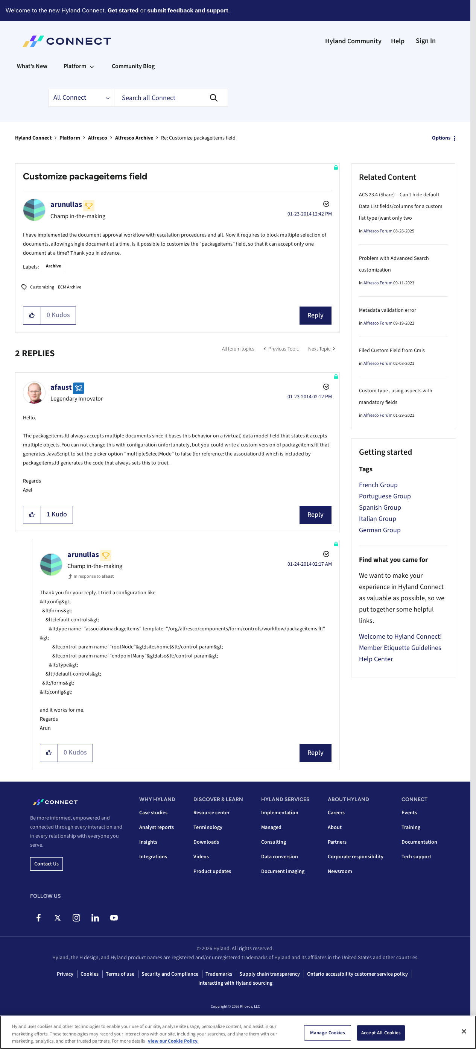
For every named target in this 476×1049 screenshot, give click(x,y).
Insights (148, 842)
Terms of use (120, 974)
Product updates (212, 871)
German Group (380, 530)
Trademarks (218, 974)
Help (398, 41)
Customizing (42, 287)
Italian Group (377, 519)
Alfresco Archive (134, 138)
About (335, 827)
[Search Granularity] (81, 98)
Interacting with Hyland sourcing (235, 983)
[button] (32, 315)
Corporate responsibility (355, 857)
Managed (271, 827)
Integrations (153, 857)
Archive (53, 266)
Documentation (419, 842)
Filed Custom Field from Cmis (392, 350)
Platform (69, 138)
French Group (378, 485)
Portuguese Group (385, 496)
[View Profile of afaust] (61, 387)
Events (409, 813)
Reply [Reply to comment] (315, 514)
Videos (201, 857)
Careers (336, 813)
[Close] (464, 1031)
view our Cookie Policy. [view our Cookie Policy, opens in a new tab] (173, 1041)
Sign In (426, 41)
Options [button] (441, 138)
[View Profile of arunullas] (66, 204)
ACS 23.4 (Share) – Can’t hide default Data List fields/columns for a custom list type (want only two (401, 206)
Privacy (65, 974)
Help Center (376, 659)
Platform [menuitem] (75, 66)
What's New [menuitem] (32, 66)
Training (410, 827)
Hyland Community (353, 41)
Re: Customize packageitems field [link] (198, 138)
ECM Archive (69, 287)
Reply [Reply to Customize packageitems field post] (315, 315)
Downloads (206, 842)
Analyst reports (156, 827)
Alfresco (97, 138)
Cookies (90, 974)
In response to (94, 576)
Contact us (46, 864)
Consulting (273, 842)
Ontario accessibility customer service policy (357, 974)
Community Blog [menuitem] (133, 66)
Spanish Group (380, 507)
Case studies (153, 813)
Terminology (207, 827)
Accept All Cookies (381, 1032)
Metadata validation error (387, 310)
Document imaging (282, 871)
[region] (238, 1032)
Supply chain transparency (269, 974)
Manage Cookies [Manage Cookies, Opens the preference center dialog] (327, 1032)
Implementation (279, 813)
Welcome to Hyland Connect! (400, 636)
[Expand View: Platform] (92, 66)
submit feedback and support (187, 10)
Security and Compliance (169, 974)
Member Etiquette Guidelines (400, 648)
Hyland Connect (33, 138)
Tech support (416, 857)
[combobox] (171, 98)
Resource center (211, 813)
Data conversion (279, 857)
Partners (337, 842)
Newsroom (340, 871)
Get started (123, 10)
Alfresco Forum (377, 231)
